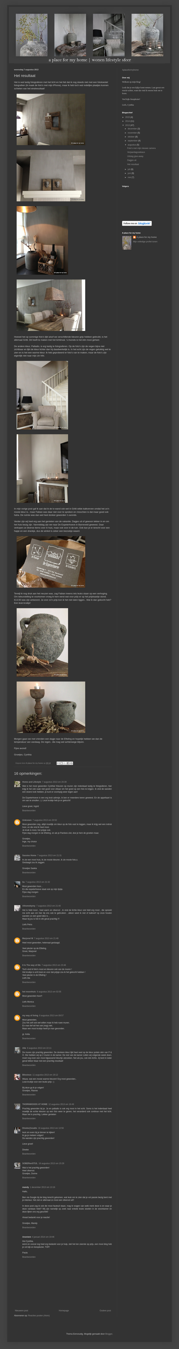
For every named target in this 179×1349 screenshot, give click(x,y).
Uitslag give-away (135, 156)
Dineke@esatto (29, 1128)
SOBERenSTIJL (30, 1163)
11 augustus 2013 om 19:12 (45, 1075)
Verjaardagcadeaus (136, 152)
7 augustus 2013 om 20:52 (45, 820)
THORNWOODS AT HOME (34, 1104)
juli (129, 169)
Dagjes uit (131, 160)
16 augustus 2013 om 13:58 (51, 1128)
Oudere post (105, 1310)
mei (130, 177)
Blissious (26, 1075)
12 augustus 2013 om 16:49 (61, 1104)
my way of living (30, 1015)
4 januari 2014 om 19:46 (43, 1237)
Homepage (64, 1310)
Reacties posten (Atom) (39, 1315)
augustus (132, 145)
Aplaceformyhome (130, 70)
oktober (131, 137)
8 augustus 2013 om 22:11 (39, 1048)
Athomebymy (28, 906)
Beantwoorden (28, 810)
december (133, 128)
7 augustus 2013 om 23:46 (54, 965)
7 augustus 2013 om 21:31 (49, 855)
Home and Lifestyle (31, 782)
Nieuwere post (21, 1310)
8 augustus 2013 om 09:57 (51, 1015)
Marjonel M (27, 938)
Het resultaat (133, 164)
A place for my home (146, 237)
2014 (127, 121)
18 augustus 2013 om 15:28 (51, 1163)
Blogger (108, 1334)
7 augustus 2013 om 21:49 (46, 938)
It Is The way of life (31, 965)
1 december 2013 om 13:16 (42, 1187)
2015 (127, 117)
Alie (24, 1048)
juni (130, 173)
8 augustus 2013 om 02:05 (49, 992)
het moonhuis (29, 992)
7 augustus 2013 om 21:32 (38, 882)
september (133, 140)
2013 (127, 125)
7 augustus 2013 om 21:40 (48, 906)
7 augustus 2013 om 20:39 (54, 782)
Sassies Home (29, 855)
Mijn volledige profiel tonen (145, 241)
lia (23, 882)
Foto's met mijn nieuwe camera (141, 148)
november (133, 133)
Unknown (27, 820)
